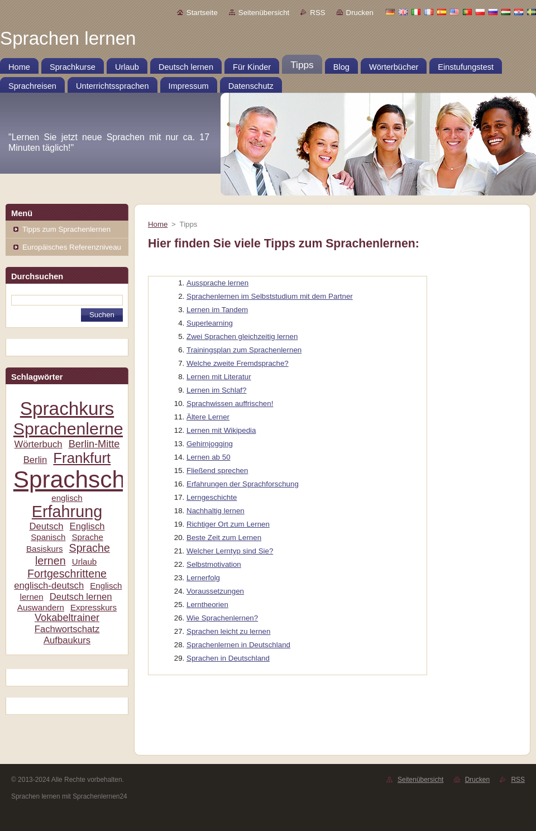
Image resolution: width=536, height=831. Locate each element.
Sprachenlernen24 (82, 428)
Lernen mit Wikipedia (221, 430)
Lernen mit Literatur (218, 376)
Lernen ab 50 (208, 457)
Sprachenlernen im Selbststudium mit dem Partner (269, 296)
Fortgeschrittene (67, 573)
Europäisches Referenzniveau (71, 247)
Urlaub (84, 561)
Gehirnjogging (209, 444)
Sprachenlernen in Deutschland (238, 645)
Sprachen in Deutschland (228, 658)
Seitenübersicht (263, 12)
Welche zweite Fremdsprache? (237, 363)
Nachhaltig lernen (215, 511)
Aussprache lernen (217, 283)
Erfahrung (67, 511)
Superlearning (209, 323)
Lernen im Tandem (217, 309)
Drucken (360, 12)
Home (158, 224)
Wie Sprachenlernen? (222, 618)
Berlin (35, 460)
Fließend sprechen (217, 470)
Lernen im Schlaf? (216, 390)
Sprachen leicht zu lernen (228, 631)
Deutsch (46, 526)
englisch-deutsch (49, 585)
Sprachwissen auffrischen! (229, 403)
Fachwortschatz (67, 629)
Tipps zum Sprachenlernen (66, 229)
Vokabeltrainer (67, 617)
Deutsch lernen (81, 596)
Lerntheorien (207, 604)
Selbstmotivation (213, 564)
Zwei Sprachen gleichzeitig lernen (242, 336)
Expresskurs (93, 607)
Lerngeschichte (211, 497)
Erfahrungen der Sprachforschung (242, 484)
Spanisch (48, 537)
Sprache (87, 537)
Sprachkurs (67, 408)
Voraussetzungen (215, 591)
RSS (317, 12)
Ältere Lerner (207, 417)
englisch (67, 498)
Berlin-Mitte (94, 444)
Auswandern (40, 607)
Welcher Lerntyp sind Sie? (229, 551)
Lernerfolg (203, 578)
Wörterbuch (39, 444)
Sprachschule (85, 479)
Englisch (87, 526)
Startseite (202, 12)
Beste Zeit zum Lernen (223, 537)
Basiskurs (44, 548)
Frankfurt (82, 458)
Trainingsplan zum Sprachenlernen (244, 350)
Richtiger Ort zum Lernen (228, 524)
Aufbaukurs (67, 640)
